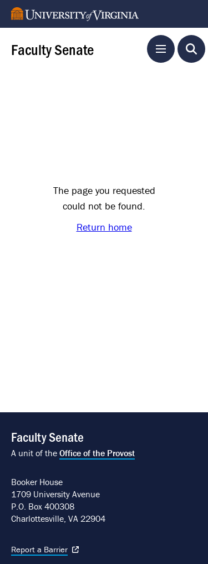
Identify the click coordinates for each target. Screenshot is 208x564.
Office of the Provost (97, 452)
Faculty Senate (52, 49)
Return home (104, 227)
